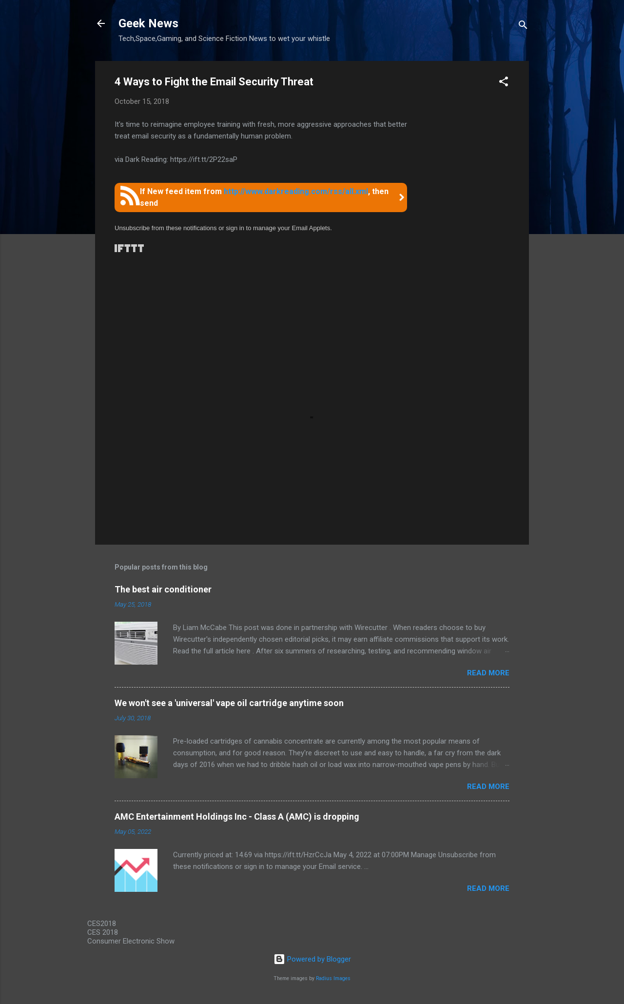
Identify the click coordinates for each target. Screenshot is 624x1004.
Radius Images (333, 978)
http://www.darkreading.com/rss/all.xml (296, 191)
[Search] (523, 26)
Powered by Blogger (312, 959)
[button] (503, 83)
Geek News (148, 23)
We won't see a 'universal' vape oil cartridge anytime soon (229, 703)
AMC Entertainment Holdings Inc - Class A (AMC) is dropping (237, 816)
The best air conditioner (163, 589)
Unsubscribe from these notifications (166, 228)
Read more (488, 673)
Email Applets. (312, 228)
